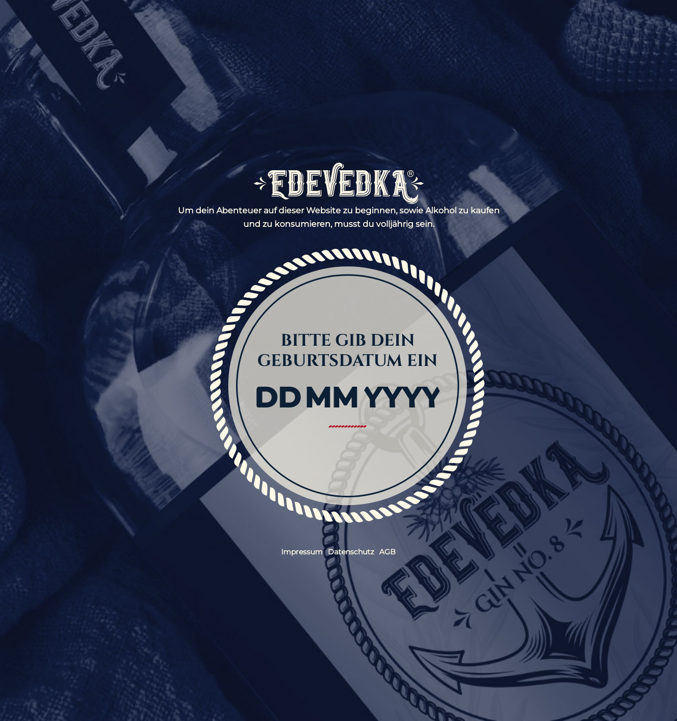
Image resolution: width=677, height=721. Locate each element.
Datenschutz (351, 551)
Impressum (302, 551)
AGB (387, 551)
